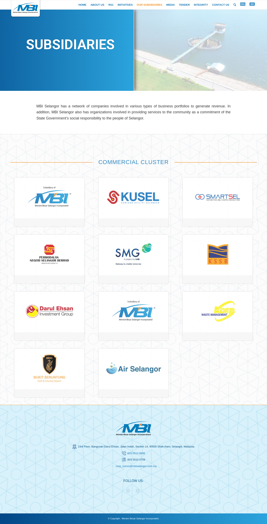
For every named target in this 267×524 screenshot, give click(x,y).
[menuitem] (82, 4)
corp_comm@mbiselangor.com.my (136, 466)
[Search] (234, 4)
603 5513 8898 (136, 453)
